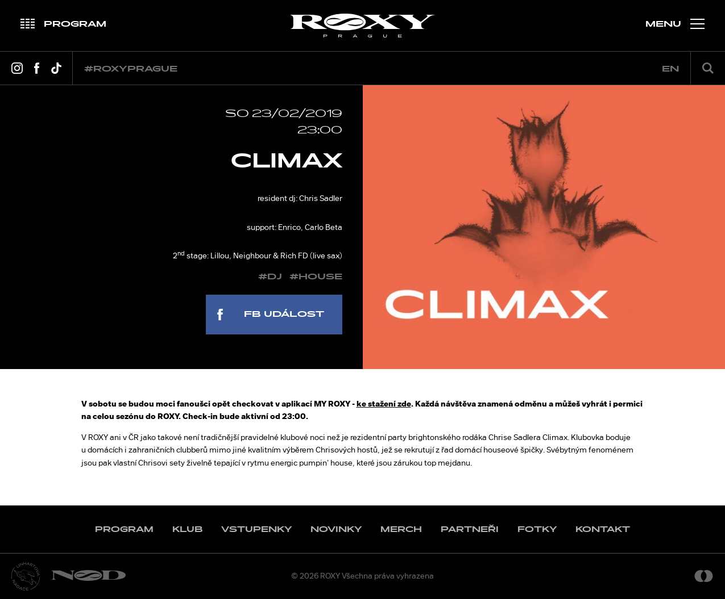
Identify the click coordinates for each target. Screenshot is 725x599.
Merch (401, 529)
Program (124, 529)
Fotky (537, 529)
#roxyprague (130, 69)
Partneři (470, 529)
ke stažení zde (384, 403)
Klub (187, 529)
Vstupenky (256, 529)
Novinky (336, 529)
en (670, 69)
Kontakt (602, 529)
